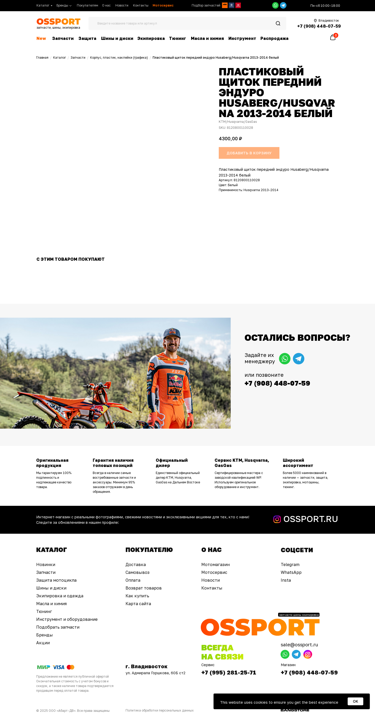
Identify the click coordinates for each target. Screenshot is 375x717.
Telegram (290, 564)
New (41, 38)
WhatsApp (291, 572)
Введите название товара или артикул (127, 23)
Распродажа (274, 38)
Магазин (288, 665)
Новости (121, 5)
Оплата (133, 580)
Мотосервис (214, 572)
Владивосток (328, 20)
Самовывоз (137, 572)
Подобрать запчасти (57, 627)
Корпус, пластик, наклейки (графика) (119, 57)
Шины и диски (117, 38)
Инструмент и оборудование (67, 619)
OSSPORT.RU (310, 519)
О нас (106, 5)
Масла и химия (207, 38)
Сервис (208, 665)
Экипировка (151, 38)
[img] (225, 5)
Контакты (140, 5)
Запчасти (63, 38)
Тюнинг (177, 38)
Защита (87, 38)
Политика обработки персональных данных (160, 710)
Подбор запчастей (206, 5)
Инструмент (242, 38)
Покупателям (87, 5)
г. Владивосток (146, 666)
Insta (286, 580)
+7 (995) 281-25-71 (228, 672)
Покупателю (149, 549)
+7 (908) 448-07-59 (309, 672)
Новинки (45, 564)
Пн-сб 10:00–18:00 (325, 6)
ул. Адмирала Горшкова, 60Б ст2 (155, 673)
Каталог (42, 5)
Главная (42, 57)
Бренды (62, 5)
